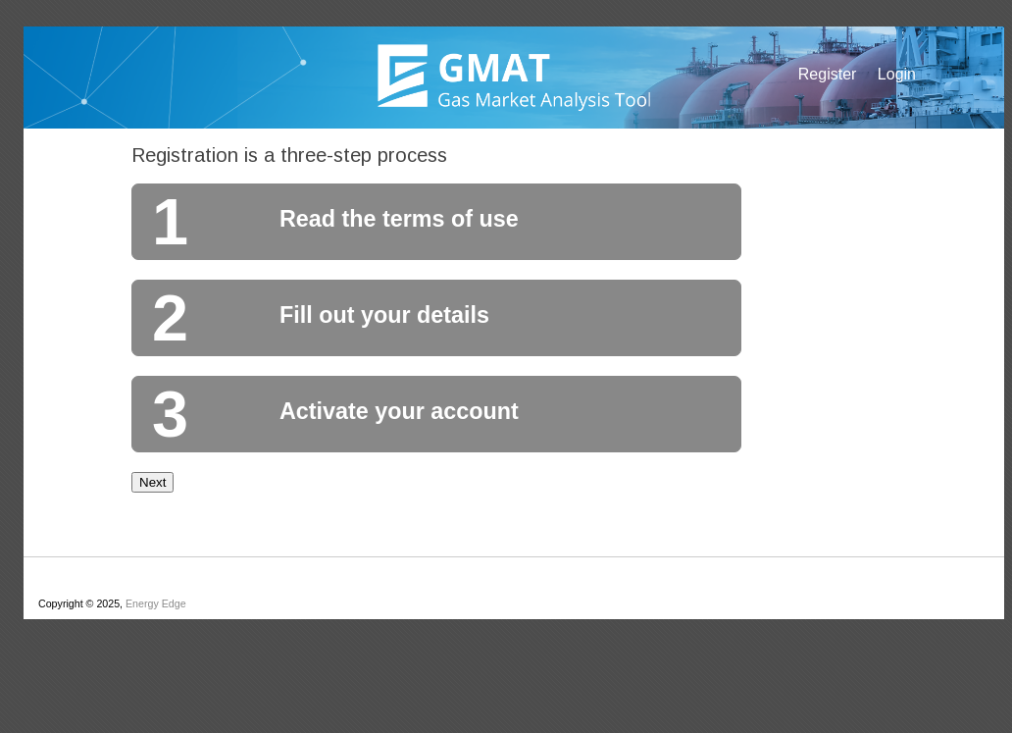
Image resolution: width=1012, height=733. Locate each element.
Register (827, 74)
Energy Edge (156, 603)
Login (897, 74)
